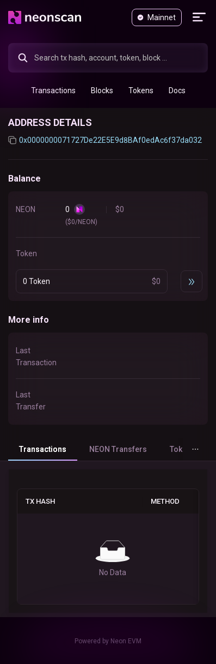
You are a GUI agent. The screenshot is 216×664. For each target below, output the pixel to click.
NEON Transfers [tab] (118, 449)
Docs (177, 90)
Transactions (53, 90)
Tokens (140, 90)
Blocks (102, 90)
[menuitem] (53, 90)
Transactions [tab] (42, 449)
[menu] (108, 90)
